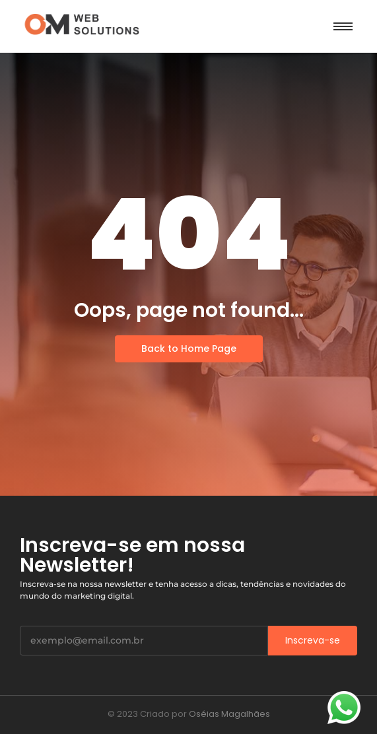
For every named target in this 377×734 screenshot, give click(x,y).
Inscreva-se (312, 640)
